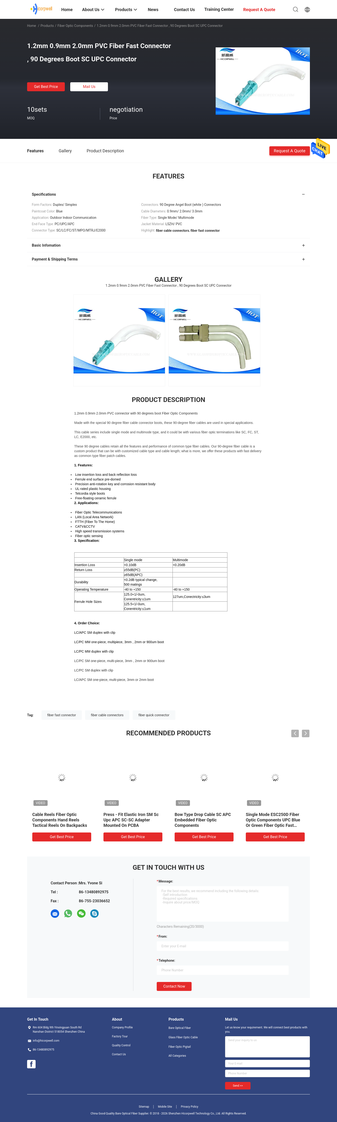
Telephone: (167, 960)
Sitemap (144, 1106)
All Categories (177, 1055)
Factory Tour (120, 1036)
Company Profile (122, 1027)
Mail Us (89, 86)
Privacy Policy (189, 1106)
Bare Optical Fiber (179, 1028)
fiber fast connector (61, 715)
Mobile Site (165, 1106)
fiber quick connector (154, 715)
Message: (166, 881)
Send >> (238, 1085)
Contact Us (119, 1054)
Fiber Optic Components (75, 26)
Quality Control (121, 1045)
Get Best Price (46, 86)
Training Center (219, 9)
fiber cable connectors (107, 715)
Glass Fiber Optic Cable (183, 1037)
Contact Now (174, 986)
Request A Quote (289, 150)
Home (31, 26)
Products (47, 26)
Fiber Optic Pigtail (179, 1046)
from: (163, 936)
